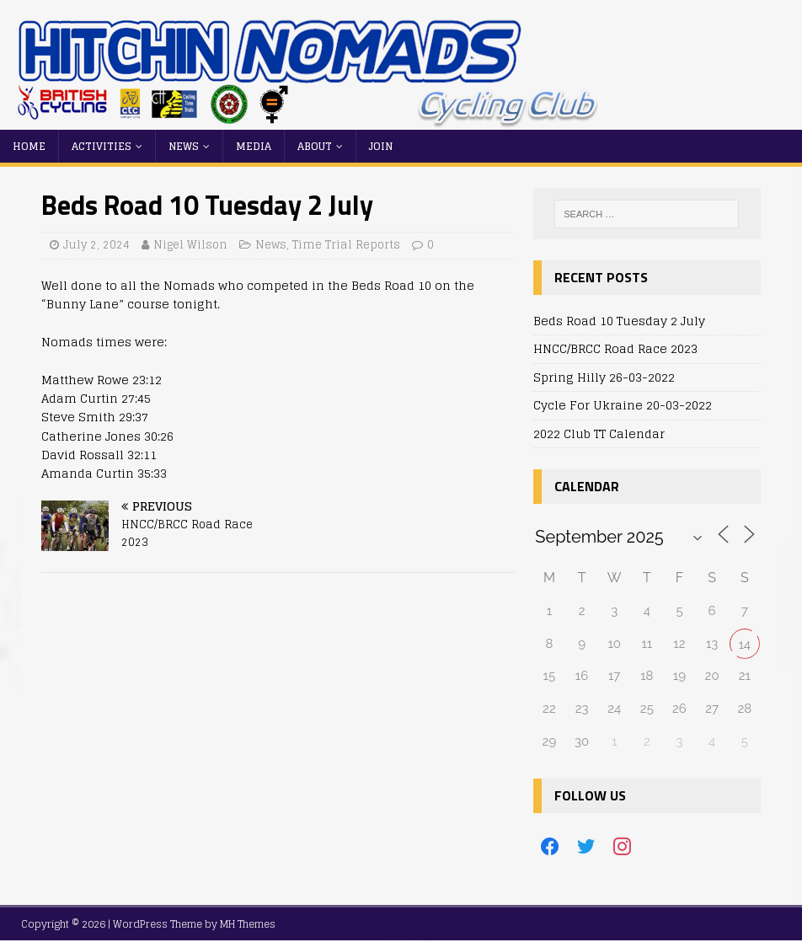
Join (381, 146)
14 (744, 644)
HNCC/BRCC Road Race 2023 (615, 348)
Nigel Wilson (190, 244)
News (183, 146)
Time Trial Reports (346, 244)
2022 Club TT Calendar (599, 433)
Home (29, 146)
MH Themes (247, 924)
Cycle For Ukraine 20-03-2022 (622, 404)
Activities (101, 146)
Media (253, 146)
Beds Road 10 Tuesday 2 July (619, 320)
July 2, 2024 (96, 244)
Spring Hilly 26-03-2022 (604, 377)
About (314, 146)
